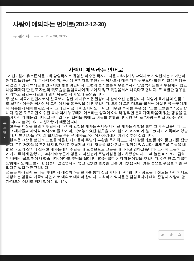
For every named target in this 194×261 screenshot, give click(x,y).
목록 (5, 130)
